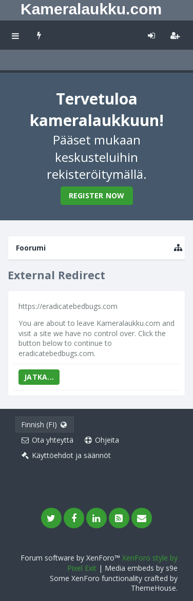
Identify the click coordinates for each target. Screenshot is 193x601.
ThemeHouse (153, 588)
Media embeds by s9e (141, 568)
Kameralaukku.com (91, 9)
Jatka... (39, 377)
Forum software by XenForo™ (71, 558)
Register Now (97, 195)
